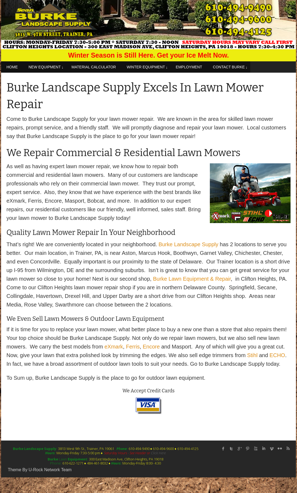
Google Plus (239, 449)
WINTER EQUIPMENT (146, 67)
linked (264, 449)
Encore (151, 347)
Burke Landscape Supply (188, 244)
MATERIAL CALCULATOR (94, 67)
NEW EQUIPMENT (45, 67)
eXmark (113, 347)
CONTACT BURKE (229, 67)
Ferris (133, 347)
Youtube (256, 449)
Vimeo (272, 449)
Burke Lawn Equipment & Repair (192, 279)
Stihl (252, 355)
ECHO (277, 355)
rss (288, 449)
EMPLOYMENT (189, 67)
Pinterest (247, 449)
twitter (231, 449)
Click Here (158, 452)
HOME (12, 67)
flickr (280, 449)
